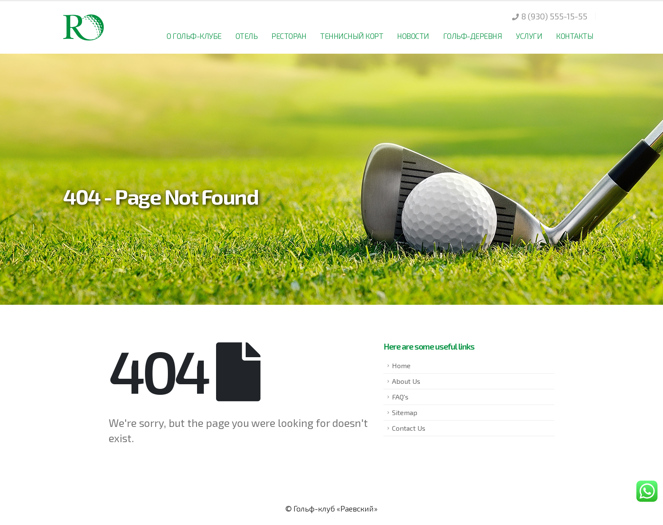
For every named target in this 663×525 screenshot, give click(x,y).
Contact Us (408, 428)
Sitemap (404, 412)
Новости (413, 36)
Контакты (574, 36)
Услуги (529, 36)
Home (401, 365)
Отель (247, 36)
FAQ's (400, 397)
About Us (406, 381)
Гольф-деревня (472, 36)
